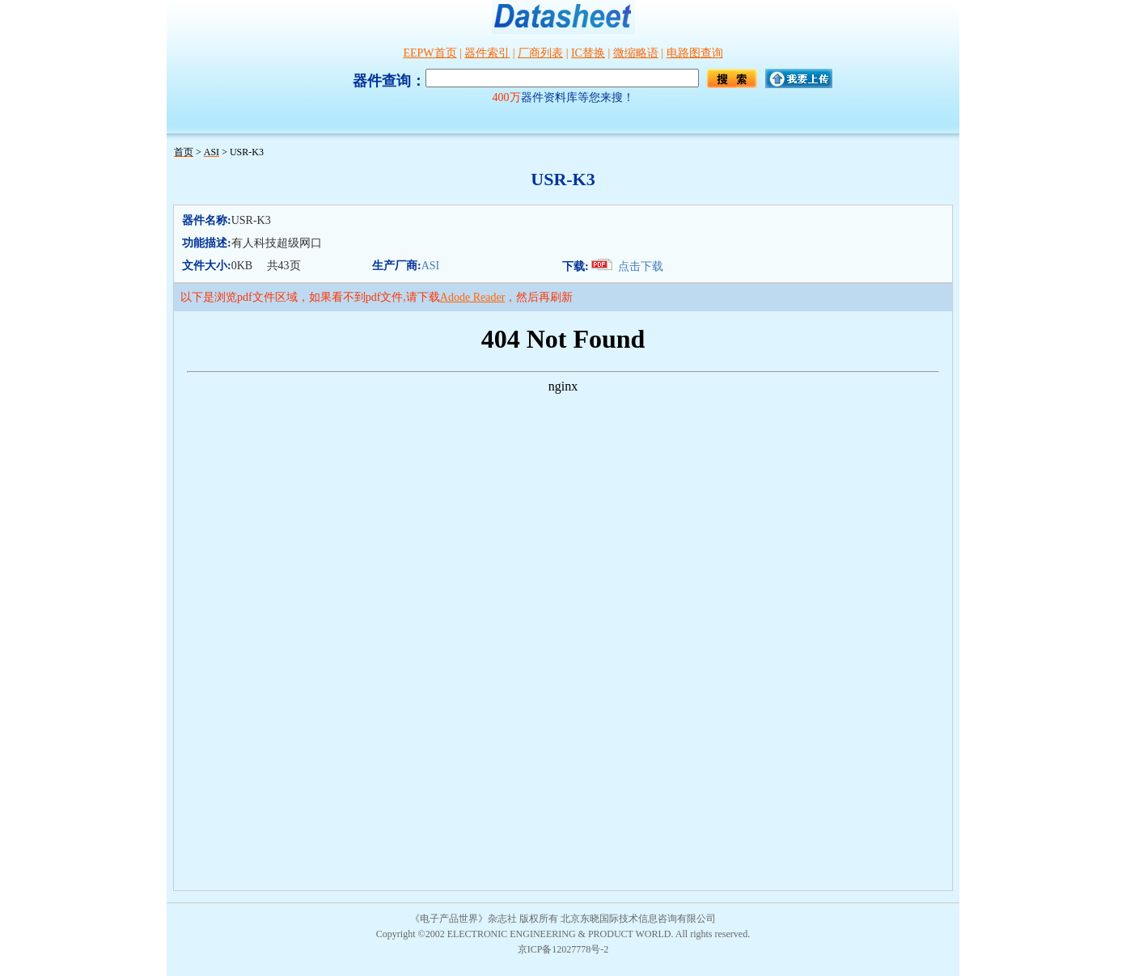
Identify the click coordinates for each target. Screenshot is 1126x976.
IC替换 (588, 53)
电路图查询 (695, 53)
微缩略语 (635, 53)
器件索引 (487, 53)
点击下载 (640, 266)
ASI (430, 266)
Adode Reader (472, 297)
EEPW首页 (429, 53)
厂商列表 (540, 53)
